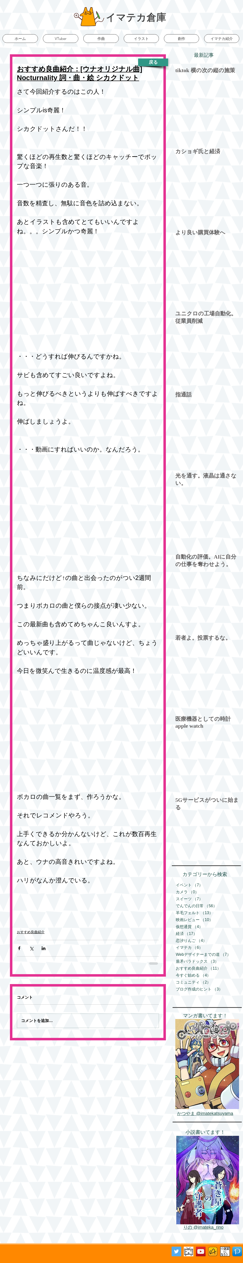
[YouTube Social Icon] (201, 1251)
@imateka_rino (208, 1227)
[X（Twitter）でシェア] (31, 948)
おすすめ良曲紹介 (31, 932)
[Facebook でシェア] (19, 948)
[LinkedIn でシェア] (43, 948)
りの (188, 1227)
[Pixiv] (237, 1251)
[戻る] (153, 62)
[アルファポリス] (213, 1251)
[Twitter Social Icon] (176, 1251)
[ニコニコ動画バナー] (188, 1251)
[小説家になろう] (225, 1251)
